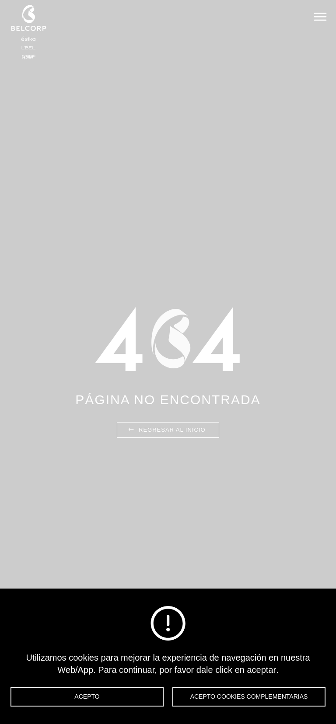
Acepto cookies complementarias (249, 696)
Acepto (86, 696)
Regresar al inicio (166, 429)
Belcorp (28, 31)
